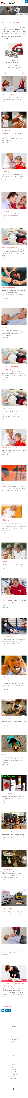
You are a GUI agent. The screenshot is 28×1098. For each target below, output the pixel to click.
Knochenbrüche (7, 408)
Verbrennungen (7, 831)
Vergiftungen (6, 869)
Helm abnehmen (8, 288)
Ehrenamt (14, 1041)
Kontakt (14, 1069)
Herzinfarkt (5, 327)
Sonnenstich (6, 597)
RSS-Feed (14, 1076)
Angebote (14, 1053)
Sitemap (14, 1071)
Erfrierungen (6, 172)
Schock (4, 561)
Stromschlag (6, 718)
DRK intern (14, 1078)
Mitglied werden (14, 1039)
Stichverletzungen (8, 677)
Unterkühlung (6, 754)
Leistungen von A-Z (14, 1057)
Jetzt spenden (14, 1029)
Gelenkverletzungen (9, 247)
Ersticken (5, 211)
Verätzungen (6, 793)
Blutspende (14, 1043)
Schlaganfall (6, 520)
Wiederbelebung (8, 946)
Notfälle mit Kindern (9, 448)
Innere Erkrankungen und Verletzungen (11, 368)
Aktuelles (14, 1055)
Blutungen (5, 130)
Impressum (14, 1074)
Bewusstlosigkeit (8, 94)
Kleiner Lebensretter (14, 18)
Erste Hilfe (7, 18)
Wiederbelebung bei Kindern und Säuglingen (12, 985)
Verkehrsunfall (7, 908)
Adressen (14, 1067)
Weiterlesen (6, 101)
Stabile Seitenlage (8, 637)
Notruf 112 (5, 484)
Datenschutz (14, 1073)
